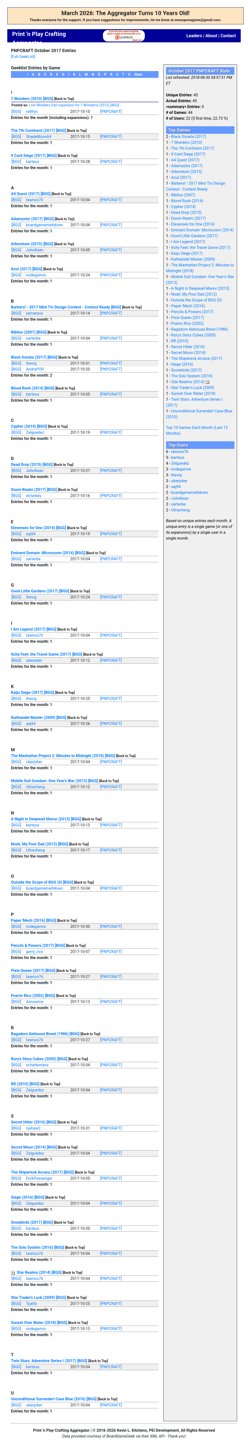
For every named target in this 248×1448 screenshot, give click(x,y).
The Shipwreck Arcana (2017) (37, 1172)
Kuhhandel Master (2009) (33, 717)
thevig (31, 363)
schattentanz (37, 1065)
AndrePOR (35, 369)
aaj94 (30, 534)
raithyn (32, 111)
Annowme (35, 1001)
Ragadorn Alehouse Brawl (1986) (40, 1034)
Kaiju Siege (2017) (27, 692)
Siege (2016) (22, 1197)
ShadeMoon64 (38, 136)
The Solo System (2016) (32, 1247)
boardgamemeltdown (44, 225)
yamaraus (34, 313)
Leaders (194, 35)
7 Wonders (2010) (26, 98)
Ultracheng (35, 787)
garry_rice (34, 951)
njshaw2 (33, 1128)
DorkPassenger (39, 1178)
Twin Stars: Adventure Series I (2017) (43, 1360)
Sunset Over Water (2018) (33, 1322)
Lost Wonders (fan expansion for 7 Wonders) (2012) (69, 105)
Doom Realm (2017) (28, 489)
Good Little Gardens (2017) (34, 591)
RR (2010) (19, 1084)
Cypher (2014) (23, 426)
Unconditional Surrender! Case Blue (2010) (48, 1399)
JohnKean (34, 250)
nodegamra (36, 275)
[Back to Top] (64, 99)
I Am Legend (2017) (28, 629)
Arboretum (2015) (26, 244)
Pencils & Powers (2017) (32, 945)
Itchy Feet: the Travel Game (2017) (41, 654)
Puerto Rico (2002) (27, 995)
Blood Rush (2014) (27, 388)
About (211, 35)
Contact (228, 35)
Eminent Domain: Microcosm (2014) (42, 553)
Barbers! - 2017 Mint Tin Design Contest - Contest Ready (60, 307)
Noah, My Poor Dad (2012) (34, 844)
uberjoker (34, 660)
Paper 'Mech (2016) (28, 920)
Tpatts (31, 1303)
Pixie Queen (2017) (27, 970)
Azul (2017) (21, 269)
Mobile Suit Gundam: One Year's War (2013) (49, 780)
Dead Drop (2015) (26, 464)
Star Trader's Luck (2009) (33, 1297)
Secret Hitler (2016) (28, 1122)
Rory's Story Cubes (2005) (33, 1059)
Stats (138, 74)
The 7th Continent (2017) (33, 130)
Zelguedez (35, 432)
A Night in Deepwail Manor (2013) (40, 819)
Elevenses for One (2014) (33, 527)
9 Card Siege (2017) (28, 155)
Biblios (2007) (23, 332)
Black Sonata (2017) (28, 357)
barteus (32, 161)
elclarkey (33, 495)
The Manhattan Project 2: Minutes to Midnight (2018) (57, 755)
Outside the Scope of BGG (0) (36, 882)
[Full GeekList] (23, 56)
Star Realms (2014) (34, 1272)
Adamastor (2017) (27, 219)
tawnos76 (34, 200)
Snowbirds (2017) (26, 1222)
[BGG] (48, 98)
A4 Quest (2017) (25, 193)
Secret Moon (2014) (28, 1147)
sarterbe (33, 338)
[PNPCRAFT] (111, 111)
